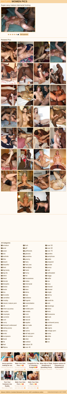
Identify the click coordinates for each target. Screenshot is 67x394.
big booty (5, 270)
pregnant (49, 262)
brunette (5, 295)
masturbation (28, 303)
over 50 (49, 245)
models (26, 311)
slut (47, 298)
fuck (25, 245)
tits (47, 320)
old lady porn (28, 333)
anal (3, 248)
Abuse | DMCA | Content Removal (11, 392)
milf (25, 306)
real (47, 270)
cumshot (5, 317)
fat (3, 342)
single (48, 292)
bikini (4, 275)
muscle (26, 317)
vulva (48, 333)
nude (26, 328)
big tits (4, 273)
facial (4, 339)
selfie (48, 278)
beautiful (5, 264)
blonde (4, 281)
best (3, 267)
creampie (5, 314)
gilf (25, 248)
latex (25, 289)
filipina (4, 347)
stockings (49, 306)
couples (5, 311)
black (4, 278)
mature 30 (27, 344)
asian (4, 251)
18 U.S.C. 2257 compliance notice (32, 392)
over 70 (49, 251)
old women (28, 336)
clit (3, 306)
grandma (27, 256)
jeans (26, 287)
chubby (4, 300)
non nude (27, 325)
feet (3, 344)
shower (48, 289)
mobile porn (28, 309)
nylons (26, 331)
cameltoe (5, 298)
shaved (48, 287)
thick (48, 311)
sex (47, 281)
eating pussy (6, 328)
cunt (3, 320)
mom (26, 314)
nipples (26, 322)
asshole (5, 256)
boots (4, 289)
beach (4, 262)
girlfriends (27, 251)
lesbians (27, 298)
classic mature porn (9, 303)
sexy (48, 284)
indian (26, 281)
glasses (27, 253)
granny (26, 259)
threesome (50, 314)
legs (25, 295)
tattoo (48, 309)
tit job (48, 317)
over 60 (49, 248)
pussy (48, 267)
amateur (5, 245)
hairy (26, 262)
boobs (4, 287)
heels (26, 270)
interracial (27, 284)
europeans (6, 336)
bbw (3, 259)
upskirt (48, 325)
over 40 (26, 347)
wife (47, 339)
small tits (49, 300)
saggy (48, 275)
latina (26, 292)
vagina (48, 328)
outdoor (27, 342)
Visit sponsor (24, 34)
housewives (28, 278)
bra (3, 292)
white (48, 336)
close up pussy (7, 309)
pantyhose (50, 256)
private (48, 264)
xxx (47, 342)
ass (3, 253)
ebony (4, 331)
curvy (4, 322)
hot (25, 275)
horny (26, 273)
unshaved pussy (52, 322)
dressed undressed (9, 325)
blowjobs (5, 284)
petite (48, 259)
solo (47, 303)
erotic (4, 333)
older (26, 339)
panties (48, 253)
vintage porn (50, 331)
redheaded (50, 273)
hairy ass (27, 264)
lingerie (26, 300)
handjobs (27, 267)
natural (26, 320)
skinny (48, 295)
